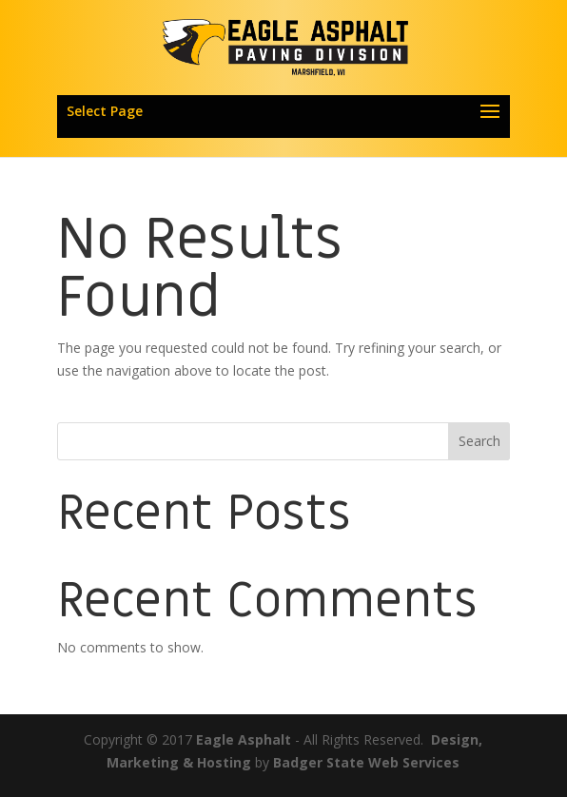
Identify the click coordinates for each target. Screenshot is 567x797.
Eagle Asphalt (243, 739)
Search (479, 441)
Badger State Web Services (366, 762)
